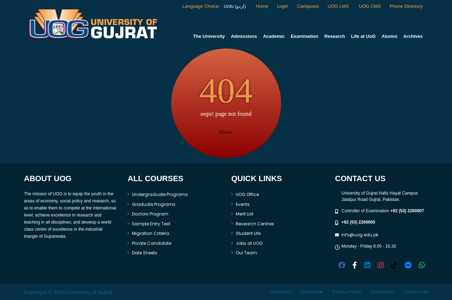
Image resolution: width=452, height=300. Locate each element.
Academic (274, 36)
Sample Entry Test (151, 224)
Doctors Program (150, 214)
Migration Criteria (150, 233)
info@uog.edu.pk (359, 235)
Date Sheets (144, 253)
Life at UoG (363, 36)
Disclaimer (311, 292)
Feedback (280, 292)
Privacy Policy (346, 292)
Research (334, 36)
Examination (304, 36)
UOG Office (247, 194)
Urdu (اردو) (234, 6)
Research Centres (255, 224)
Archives (413, 36)
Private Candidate (151, 243)
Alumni (389, 36)
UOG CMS (370, 6)
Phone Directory (406, 6)
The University (209, 36)
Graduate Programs (153, 204)
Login (282, 6)
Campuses (308, 6)
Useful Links (416, 292)
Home (262, 6)
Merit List (244, 214)
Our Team (246, 253)
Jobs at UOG (249, 243)
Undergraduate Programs (160, 194)
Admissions (244, 36)
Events (243, 204)
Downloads (382, 292)
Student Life (248, 233)
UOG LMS (339, 6)
